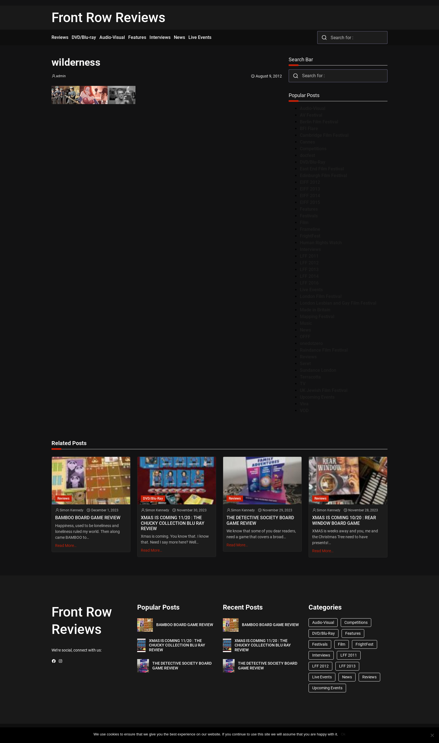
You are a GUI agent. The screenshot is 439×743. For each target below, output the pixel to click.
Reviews (308, 356)
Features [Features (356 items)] (353, 633)
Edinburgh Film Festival (323, 175)
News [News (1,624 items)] (347, 677)
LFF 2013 (309, 269)
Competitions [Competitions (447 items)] (356, 622)
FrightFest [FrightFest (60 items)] (364, 644)
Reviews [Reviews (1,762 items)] (369, 677)
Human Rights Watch (321, 242)
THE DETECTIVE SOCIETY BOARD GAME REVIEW (260, 520)
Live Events (311, 289)
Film (304, 222)
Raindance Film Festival (324, 350)
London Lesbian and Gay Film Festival (338, 303)
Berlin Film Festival (319, 121)
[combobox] (352, 37)
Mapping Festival (317, 316)
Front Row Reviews (108, 17)
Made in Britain (315, 309)
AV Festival (311, 115)
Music (306, 323)
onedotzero (311, 343)
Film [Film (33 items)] (341, 644)
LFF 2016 (309, 283)
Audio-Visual (312, 108)
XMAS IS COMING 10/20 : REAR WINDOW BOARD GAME (344, 520)
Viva (304, 403)
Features (309, 209)
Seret (305, 363)
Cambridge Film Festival (324, 135)
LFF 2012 (309, 262)
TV (302, 383)
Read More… (65, 545)
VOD (304, 410)
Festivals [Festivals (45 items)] (320, 644)
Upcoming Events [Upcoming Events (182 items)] (327, 688)
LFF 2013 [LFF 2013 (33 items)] (347, 666)
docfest (307, 155)
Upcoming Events (317, 397)
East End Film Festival (322, 168)
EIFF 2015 (310, 202)
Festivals (309, 215)
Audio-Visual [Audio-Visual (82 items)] (323, 622)
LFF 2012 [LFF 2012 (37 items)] (320, 666)
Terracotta (310, 377)
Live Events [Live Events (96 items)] (322, 677)
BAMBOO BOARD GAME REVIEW (87, 517)
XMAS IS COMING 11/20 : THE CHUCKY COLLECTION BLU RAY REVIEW (172, 523)
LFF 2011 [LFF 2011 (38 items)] (348, 655)
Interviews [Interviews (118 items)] (321, 655)
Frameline (310, 229)
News (305, 330)
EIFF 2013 (310, 189)
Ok (343, 734)
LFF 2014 (309, 276)
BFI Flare (309, 128)
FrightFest (310, 236)
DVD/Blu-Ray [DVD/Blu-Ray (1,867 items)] (323, 633)
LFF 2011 (309, 256)
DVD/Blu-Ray (312, 162)
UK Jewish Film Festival (323, 390)
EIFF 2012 (310, 182)
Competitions (313, 148)
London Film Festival (321, 296)
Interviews (310, 249)
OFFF (305, 336)
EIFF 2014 (310, 195)
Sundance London (318, 370)
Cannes (307, 142)
